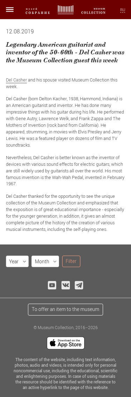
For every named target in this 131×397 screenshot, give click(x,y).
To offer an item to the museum (65, 309)
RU (122, 9)
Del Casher (16, 80)
